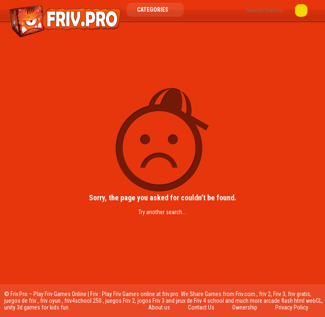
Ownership (244, 307)
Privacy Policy (291, 307)
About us (159, 307)
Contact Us (201, 307)
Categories (158, 9)
